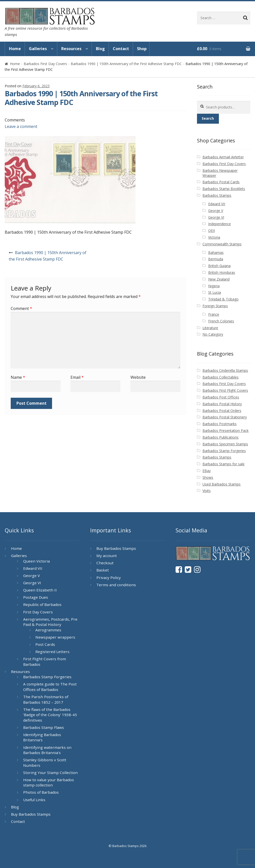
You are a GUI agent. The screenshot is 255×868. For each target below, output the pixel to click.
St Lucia (214, 292)
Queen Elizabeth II (40, 589)
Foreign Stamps (215, 305)
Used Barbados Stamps (221, 484)
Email (77, 377)
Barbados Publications (220, 437)
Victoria (214, 237)
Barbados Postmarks (219, 423)
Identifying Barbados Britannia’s (42, 737)
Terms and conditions (116, 584)
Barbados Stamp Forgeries (224, 450)
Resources (71, 48)
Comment (21, 308)
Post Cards (45, 644)
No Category (212, 334)
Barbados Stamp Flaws (43, 727)
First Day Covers (38, 611)
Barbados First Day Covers (45, 63)
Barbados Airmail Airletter (223, 157)
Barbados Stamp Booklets (223, 188)
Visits (206, 490)
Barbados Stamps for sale (223, 464)
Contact (121, 48)
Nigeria (214, 286)
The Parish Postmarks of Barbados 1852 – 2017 (45, 699)
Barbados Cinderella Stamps (225, 370)
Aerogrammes (48, 629)
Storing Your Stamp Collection (50, 772)
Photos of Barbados (41, 792)
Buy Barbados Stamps (31, 814)
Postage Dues (35, 597)
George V (215, 210)
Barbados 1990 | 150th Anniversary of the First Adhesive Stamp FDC (126, 63)
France (213, 314)
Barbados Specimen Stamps (225, 444)
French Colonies (221, 321)
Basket (102, 570)
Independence (219, 223)
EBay (206, 470)
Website (138, 377)
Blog (100, 48)
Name (18, 377)
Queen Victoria (36, 561)
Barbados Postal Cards (221, 182)
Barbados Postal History (222, 403)
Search (208, 118)
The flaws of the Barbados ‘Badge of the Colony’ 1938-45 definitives (50, 715)
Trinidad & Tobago (223, 299)
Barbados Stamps (216, 195)
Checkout (105, 562)
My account (106, 555)
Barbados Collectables (220, 377)
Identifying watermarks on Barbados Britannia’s (47, 750)
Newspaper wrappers (55, 637)
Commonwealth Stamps (222, 244)
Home (15, 48)
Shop (142, 48)
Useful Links (34, 799)
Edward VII (216, 203)
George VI (216, 217)
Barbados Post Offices (220, 397)
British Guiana (219, 265)
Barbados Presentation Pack (225, 430)
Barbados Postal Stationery (224, 417)
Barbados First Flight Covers (225, 390)
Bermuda (215, 259)
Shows (207, 477)
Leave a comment (21, 126)
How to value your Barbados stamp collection (48, 782)
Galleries (38, 48)
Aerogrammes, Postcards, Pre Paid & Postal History (50, 622)
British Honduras (221, 272)
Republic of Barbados (42, 604)
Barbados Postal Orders (221, 410)
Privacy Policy (108, 577)
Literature (210, 327)
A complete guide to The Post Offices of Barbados (50, 686)
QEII (211, 230)
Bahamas (216, 252)
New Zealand (219, 279)
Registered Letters (52, 651)
